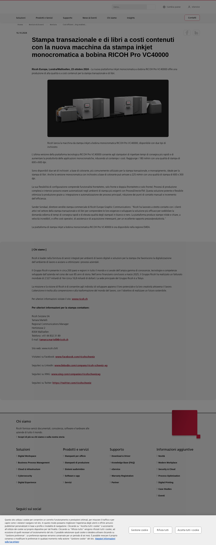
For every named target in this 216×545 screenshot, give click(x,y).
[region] (108, 530)
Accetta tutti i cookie (188, 529)
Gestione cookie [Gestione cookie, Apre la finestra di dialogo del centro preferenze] (139, 529)
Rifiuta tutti (163, 529)
